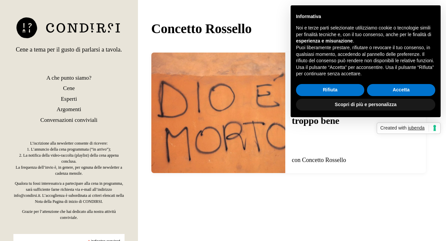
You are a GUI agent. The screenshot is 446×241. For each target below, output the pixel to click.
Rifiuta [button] (330, 89)
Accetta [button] (401, 89)
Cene (69, 88)
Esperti (69, 99)
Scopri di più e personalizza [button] (365, 104)
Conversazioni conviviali (69, 120)
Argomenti (69, 109)
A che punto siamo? (69, 78)
